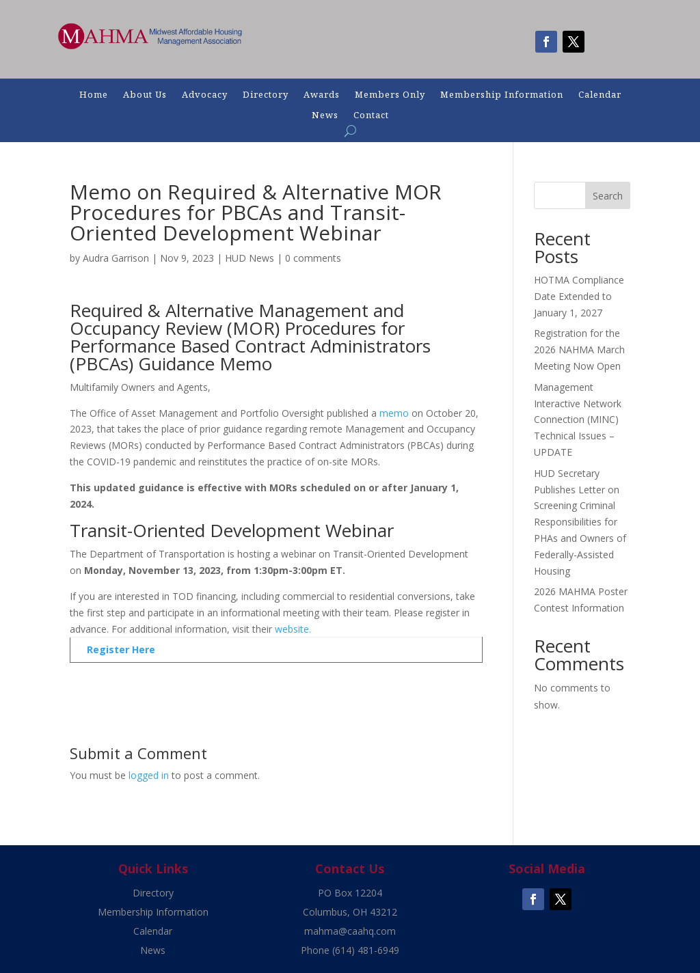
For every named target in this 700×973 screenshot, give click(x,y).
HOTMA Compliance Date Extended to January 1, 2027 (579, 296)
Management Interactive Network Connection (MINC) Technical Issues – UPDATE (577, 419)
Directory (265, 95)
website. (293, 628)
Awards (322, 95)
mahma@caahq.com (350, 930)
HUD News (249, 257)
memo (394, 413)
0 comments (313, 257)
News (325, 115)
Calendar (599, 95)
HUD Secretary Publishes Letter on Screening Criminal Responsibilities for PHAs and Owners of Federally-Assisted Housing (580, 522)
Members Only (390, 95)
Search (608, 195)
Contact (371, 115)
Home (93, 95)
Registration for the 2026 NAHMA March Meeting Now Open (579, 349)
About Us (145, 95)
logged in (149, 775)
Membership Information (501, 95)
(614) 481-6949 (365, 950)
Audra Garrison (116, 257)
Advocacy (205, 95)
